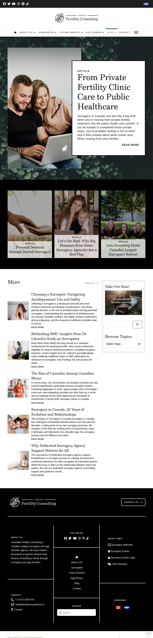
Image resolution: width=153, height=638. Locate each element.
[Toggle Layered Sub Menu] (76, 562)
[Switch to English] (118, 607)
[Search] (137, 324)
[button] (136, 32)
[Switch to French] (146, 4)
